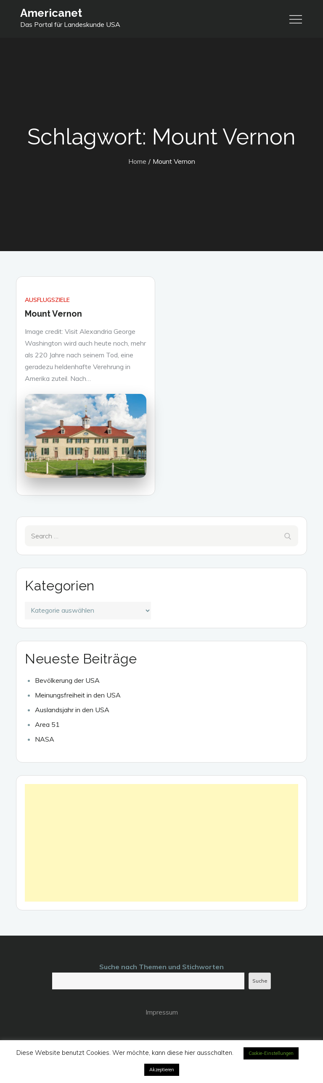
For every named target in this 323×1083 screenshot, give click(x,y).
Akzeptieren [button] (161, 1070)
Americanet (51, 13)
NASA (44, 739)
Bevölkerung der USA (67, 680)
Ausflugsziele (47, 300)
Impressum (162, 1012)
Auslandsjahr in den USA (72, 709)
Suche (259, 981)
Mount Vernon (53, 314)
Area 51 (47, 724)
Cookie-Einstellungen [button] (271, 1053)
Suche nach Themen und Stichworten (161, 966)
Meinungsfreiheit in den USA (78, 695)
